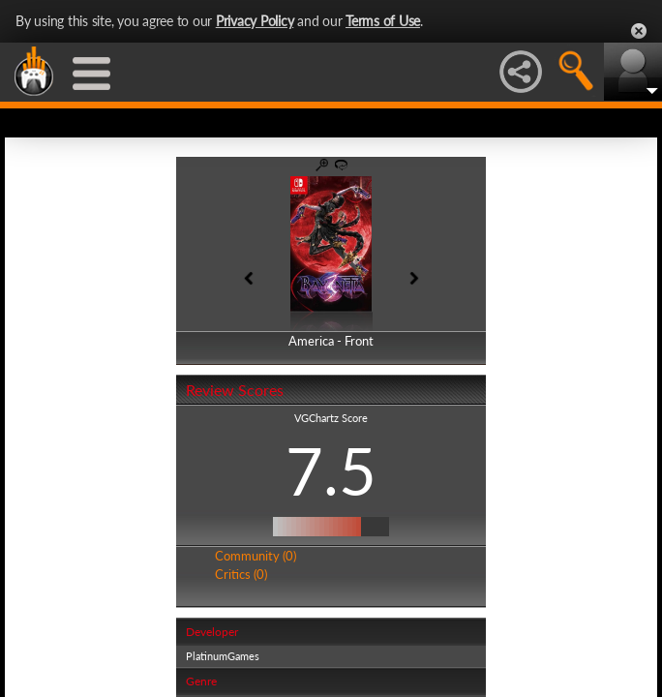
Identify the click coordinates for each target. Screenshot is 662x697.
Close (639, 31)
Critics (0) (241, 574)
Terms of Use (383, 21)
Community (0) (255, 555)
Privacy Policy (255, 21)
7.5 (331, 470)
